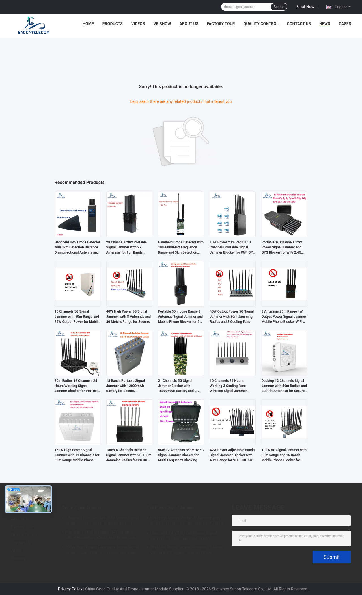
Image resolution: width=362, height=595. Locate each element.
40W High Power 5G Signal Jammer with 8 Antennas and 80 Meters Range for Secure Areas (128, 317)
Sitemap (18, 558)
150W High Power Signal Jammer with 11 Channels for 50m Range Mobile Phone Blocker (77, 455)
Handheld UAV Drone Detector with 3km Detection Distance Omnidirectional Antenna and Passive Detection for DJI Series (77, 247)
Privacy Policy (70, 589)
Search (278, 7)
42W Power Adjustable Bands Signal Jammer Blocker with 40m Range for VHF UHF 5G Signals (232, 455)
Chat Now (305, 6)
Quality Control (261, 23)
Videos (138, 23)
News (324, 23)
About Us (188, 23)
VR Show (162, 23)
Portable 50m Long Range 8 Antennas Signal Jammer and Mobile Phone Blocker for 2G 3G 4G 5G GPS (180, 317)
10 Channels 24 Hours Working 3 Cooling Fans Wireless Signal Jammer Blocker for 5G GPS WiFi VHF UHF (232, 386)
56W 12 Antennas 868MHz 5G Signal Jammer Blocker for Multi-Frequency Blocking (181, 455)
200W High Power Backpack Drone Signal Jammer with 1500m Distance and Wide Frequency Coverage (102, 551)
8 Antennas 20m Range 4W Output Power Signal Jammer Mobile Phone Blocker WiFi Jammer (284, 317)
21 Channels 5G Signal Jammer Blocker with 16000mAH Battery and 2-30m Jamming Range (178, 386)
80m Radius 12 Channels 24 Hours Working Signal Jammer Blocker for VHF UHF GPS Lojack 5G (77, 386)
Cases (345, 23)
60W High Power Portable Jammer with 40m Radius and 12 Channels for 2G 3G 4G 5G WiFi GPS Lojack (188, 521)
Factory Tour (221, 23)
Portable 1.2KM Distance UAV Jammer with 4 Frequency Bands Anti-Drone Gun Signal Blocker (100, 536)
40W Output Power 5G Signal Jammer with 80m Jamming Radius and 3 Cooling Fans (232, 317)
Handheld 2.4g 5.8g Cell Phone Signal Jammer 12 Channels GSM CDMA (183, 536)
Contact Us (299, 23)
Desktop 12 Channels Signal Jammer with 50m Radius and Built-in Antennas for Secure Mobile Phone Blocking (284, 386)
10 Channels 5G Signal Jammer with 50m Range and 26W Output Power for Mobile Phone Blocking (77, 317)
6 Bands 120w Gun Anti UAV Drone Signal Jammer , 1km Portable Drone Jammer (102, 521)
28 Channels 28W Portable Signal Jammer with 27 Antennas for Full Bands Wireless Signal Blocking (126, 247)
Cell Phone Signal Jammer (171, 507)
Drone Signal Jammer (81, 507)
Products (112, 23)
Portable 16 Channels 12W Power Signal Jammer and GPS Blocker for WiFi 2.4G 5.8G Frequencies (282, 247)
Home (88, 23)
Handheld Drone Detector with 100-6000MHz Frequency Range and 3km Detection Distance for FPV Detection (181, 247)
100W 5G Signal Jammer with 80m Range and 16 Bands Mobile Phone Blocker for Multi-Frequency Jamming (284, 455)
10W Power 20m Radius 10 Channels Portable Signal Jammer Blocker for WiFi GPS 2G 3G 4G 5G (232, 247)
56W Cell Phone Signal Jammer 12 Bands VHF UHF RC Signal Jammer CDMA (187, 550)
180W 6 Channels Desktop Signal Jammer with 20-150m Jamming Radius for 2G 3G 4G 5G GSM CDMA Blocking (129, 455)
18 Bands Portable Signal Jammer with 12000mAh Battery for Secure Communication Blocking (125, 386)
